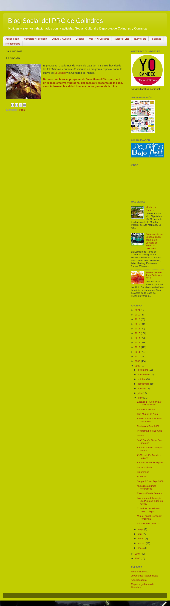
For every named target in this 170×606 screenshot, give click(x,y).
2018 (138, 319)
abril (140, 534)
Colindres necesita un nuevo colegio (148, 510)
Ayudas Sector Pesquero (150, 462)
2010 (138, 356)
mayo (141, 529)
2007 (138, 553)
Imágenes (156, 38)
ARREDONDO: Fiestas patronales (149, 420)
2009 (138, 361)
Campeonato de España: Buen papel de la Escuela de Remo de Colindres (154, 241)
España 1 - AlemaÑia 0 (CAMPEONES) (149, 403)
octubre (142, 379)
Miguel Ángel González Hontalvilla (149, 517)
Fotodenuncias (12, 43)
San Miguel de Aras (147, 414)
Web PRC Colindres (99, 38)
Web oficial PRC (139, 571)
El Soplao (60, 72)
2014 (138, 338)
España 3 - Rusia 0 (147, 409)
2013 (138, 342)
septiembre (144, 383)
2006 (138, 558)
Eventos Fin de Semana (150, 493)
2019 (138, 314)
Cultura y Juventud (61, 38)
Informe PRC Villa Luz (149, 523)
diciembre (143, 369)
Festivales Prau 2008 (148, 426)
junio (140, 397)
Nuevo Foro (140, 38)
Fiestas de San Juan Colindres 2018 (154, 275)
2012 (138, 347)
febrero (142, 543)
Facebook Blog (121, 38)
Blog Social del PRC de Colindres (55, 20)
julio (140, 393)
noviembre (143, 374)
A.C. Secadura (139, 580)
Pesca (140, 435)
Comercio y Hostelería (35, 38)
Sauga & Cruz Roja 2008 (150, 481)
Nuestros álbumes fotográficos (146, 487)
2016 (138, 328)
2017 (138, 324)
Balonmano (143, 472)
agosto (141, 388)
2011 (138, 352)
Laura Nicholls (144, 467)
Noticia (21, 110)
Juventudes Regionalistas (144, 575)
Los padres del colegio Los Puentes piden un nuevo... (150, 501)
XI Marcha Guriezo (151, 208)
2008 (138, 366)
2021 (138, 310)
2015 (138, 333)
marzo (141, 538)
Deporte (80, 38)
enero (141, 548)
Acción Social (12, 38)
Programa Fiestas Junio (149, 430)
